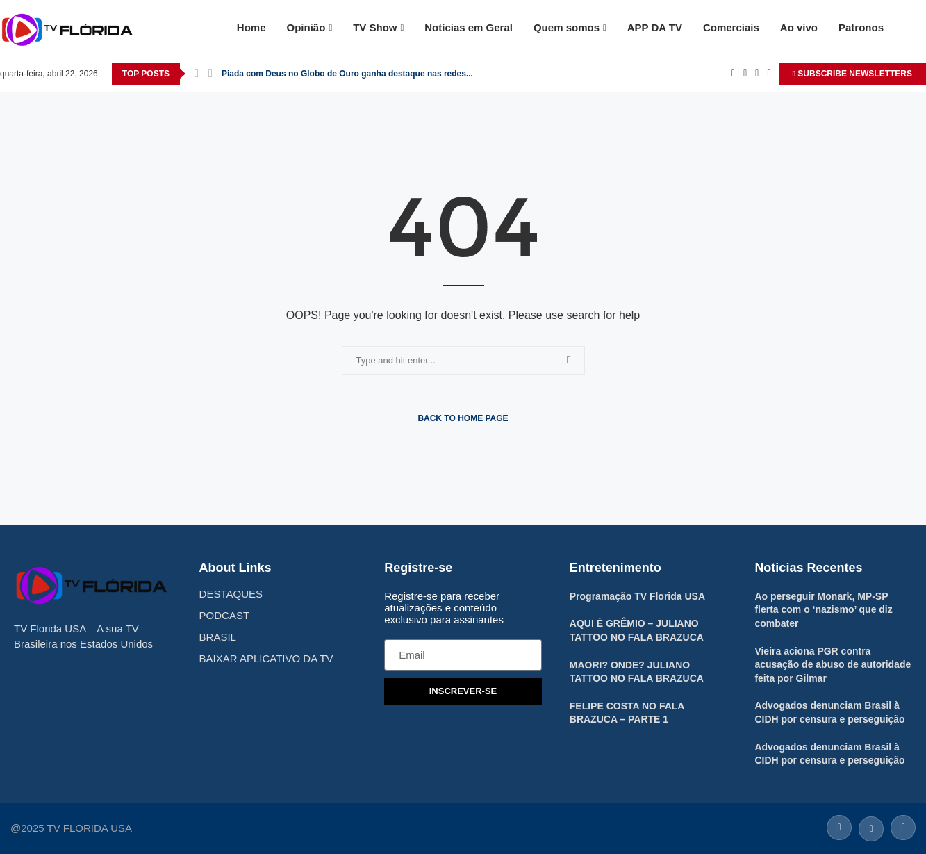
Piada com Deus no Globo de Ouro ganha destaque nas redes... (347, 74)
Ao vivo (799, 27)
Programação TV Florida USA (637, 596)
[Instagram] (756, 73)
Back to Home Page (462, 418)
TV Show (375, 27)
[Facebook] (733, 73)
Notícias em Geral (468, 27)
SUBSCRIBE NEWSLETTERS (852, 74)
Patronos (861, 27)
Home (251, 27)
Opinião (306, 27)
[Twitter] (745, 73)
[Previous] (196, 74)
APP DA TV (654, 27)
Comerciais (731, 27)
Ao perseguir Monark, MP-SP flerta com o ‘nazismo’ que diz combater (823, 610)
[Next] (210, 74)
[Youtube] (768, 73)
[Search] (919, 27)
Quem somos (567, 27)
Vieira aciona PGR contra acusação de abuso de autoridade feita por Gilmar (832, 665)
